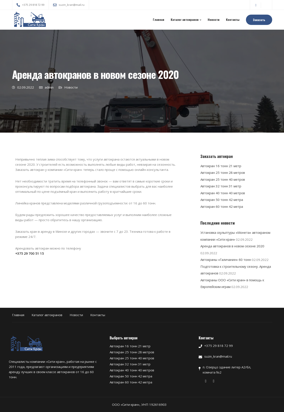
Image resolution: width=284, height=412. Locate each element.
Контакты (232, 19)
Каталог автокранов (185, 19)
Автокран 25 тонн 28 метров (222, 172)
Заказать (259, 19)
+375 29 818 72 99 (218, 345)
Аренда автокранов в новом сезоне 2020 (232, 246)
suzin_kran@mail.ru (218, 356)
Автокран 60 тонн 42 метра (221, 206)
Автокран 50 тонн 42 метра (221, 200)
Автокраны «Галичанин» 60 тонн (225, 259)
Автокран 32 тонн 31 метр (220, 186)
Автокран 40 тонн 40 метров (222, 193)
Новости (214, 19)
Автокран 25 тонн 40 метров (222, 179)
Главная (158, 19)
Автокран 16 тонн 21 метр (220, 166)
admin (49, 87)
